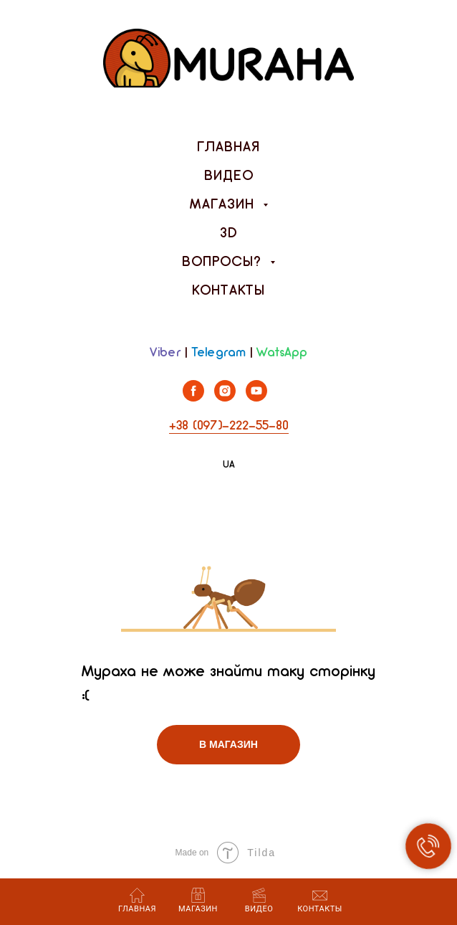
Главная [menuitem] (228, 148)
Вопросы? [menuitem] (224, 262)
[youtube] (256, 398)
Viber (165, 353)
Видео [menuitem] (229, 176)
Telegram (218, 353)
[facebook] (193, 398)
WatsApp (281, 353)
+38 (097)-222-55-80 (229, 426)
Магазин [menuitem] (224, 205)
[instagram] (225, 398)
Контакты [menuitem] (228, 291)
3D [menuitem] (229, 234)
